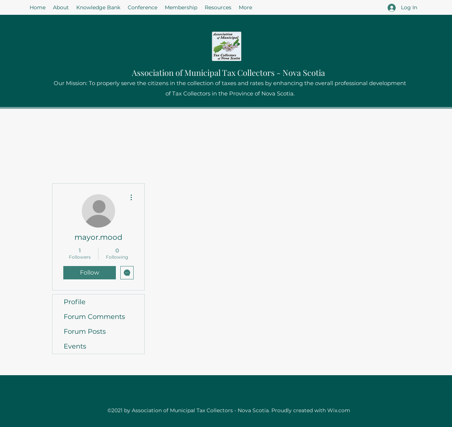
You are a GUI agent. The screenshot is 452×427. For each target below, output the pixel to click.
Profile (75, 302)
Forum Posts (85, 331)
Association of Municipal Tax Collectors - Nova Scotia (228, 72)
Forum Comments (94, 317)
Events (75, 346)
